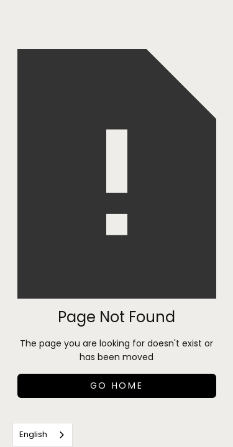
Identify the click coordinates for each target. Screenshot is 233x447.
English (33, 434)
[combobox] (42, 435)
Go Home (117, 385)
